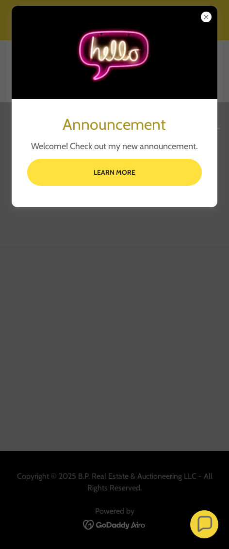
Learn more (114, 172)
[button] (204, 524)
